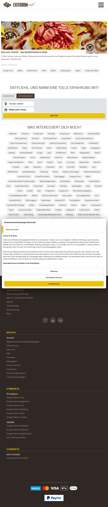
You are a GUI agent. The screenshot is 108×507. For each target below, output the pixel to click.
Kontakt (10, 337)
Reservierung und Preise (17, 294)
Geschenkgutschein (83, 195)
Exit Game (35, 138)
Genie (30, 162)
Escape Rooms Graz (15, 397)
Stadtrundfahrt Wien (43, 210)
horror (40, 162)
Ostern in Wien (14, 214)
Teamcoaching (13, 309)
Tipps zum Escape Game (18, 143)
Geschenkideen (94, 181)
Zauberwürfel (84, 162)
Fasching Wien (75, 200)
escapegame (95, 148)
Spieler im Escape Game (58, 143)
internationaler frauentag (15, 205)
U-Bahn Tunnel (84, 210)
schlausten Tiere (75, 176)
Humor (32, 157)
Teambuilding (28, 214)
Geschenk (98, 186)
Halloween (12, 133)
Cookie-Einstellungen (16, 377)
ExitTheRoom (12, 148)
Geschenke (51, 186)
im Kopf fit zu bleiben (42, 176)
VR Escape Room (21, 138)
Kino (39, 191)
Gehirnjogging (59, 176)
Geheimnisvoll (45, 157)
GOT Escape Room (50, 138)
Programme (50, 191)
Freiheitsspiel (93, 143)
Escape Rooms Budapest (17, 425)
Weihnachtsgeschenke (47, 181)
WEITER (54, 115)
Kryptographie (84, 153)
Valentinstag (45, 200)
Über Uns (11, 349)
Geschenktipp (76, 186)
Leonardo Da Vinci (24, 176)
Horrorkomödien (19, 157)
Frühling (58, 210)
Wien (44, 70)
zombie (74, 148)
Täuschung (44, 172)
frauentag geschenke (47, 205)
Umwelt (29, 191)
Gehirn (49, 148)
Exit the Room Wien (22, 186)
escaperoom (63, 191)
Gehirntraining (61, 148)
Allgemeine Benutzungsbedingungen (23, 341)
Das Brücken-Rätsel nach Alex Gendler (22, 181)
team (60, 162)
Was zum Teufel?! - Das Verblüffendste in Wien (24, 52)
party (49, 153)
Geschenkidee (65, 181)
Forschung (70, 162)
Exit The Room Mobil (16, 437)
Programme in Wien (92, 200)
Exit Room (25, 133)
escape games (65, 70)
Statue (53, 70)
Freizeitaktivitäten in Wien (18, 195)
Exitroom (97, 162)
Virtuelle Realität (93, 133)
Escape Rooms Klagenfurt (18, 401)
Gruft (96, 195)
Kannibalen (83, 167)
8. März (31, 205)
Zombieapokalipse (29, 172)
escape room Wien (91, 70)
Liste (93, 167)
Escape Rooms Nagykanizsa (19, 433)
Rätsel (20, 70)
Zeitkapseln (70, 210)
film (60, 167)
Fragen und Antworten (15, 162)
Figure (78, 70)
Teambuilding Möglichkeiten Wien (49, 214)
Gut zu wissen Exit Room (84, 138)
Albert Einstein (72, 157)
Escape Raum (66, 138)
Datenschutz (12, 345)
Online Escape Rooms (16, 373)
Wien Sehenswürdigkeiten (82, 191)
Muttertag (69, 214)
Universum (58, 157)
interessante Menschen (92, 172)
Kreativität (51, 133)
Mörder (34, 195)
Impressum (12, 369)
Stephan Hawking (88, 157)
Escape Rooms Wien (16, 413)
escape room (8, 70)
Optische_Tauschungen (71, 172)
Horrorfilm (70, 167)
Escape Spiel (38, 186)
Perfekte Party (61, 153)
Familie (19, 191)
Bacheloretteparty (26, 153)
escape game (64, 133)
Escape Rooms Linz (15, 405)
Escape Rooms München (17, 458)
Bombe (73, 205)
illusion (55, 172)
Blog (9, 313)
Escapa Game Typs (38, 143)
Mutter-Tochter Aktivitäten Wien (88, 214)
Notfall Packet (12, 172)
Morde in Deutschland (49, 195)
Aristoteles (37, 167)
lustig (84, 148)
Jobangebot (12, 361)
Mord (73, 153)
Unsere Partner (14, 365)
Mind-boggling (31, 200)
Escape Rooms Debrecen (18, 429)
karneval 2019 (60, 200)
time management (77, 143)
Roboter (50, 162)
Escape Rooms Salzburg (17, 409)
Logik (26, 167)
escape (39, 153)
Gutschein (63, 186)
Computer (16, 167)
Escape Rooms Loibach (17, 417)
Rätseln (97, 153)
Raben (88, 176)
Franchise (11, 357)
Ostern (96, 210)
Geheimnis (62, 205)
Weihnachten (79, 181)
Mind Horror (78, 133)
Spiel (88, 186)
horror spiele (67, 195)
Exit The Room (32, 70)
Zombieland (50, 167)
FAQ (8, 353)
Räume (10, 301)
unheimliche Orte (15, 200)
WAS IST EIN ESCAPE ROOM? (20, 297)
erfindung (11, 153)
